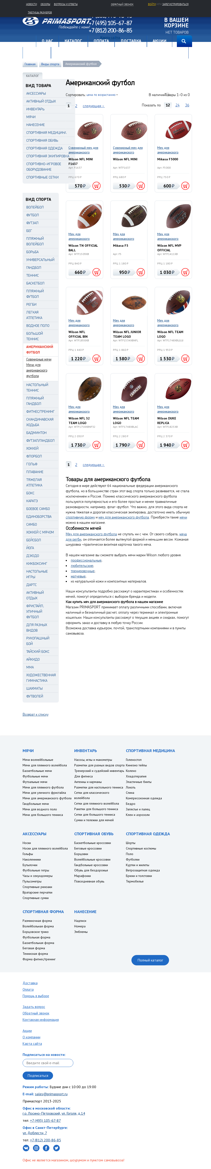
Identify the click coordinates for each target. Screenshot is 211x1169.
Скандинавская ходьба (39, 422)
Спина (130, 793)
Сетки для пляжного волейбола (96, 803)
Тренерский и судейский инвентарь (99, 771)
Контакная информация (41, 1019)
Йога (30, 548)
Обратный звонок (36, 1013)
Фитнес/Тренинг (40, 411)
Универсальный (40, 260)
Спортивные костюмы (141, 848)
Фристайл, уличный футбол (35, 611)
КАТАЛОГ (32, 76)
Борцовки (81, 854)
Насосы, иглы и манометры (93, 760)
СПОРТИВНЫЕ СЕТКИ (42, 177)
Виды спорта (50, 64)
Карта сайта (32, 1043)
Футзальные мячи (35, 782)
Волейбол (35, 207)
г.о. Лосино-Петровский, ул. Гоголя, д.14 (54, 1113)
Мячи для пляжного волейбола (45, 765)
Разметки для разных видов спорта (99, 765)
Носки (27, 843)
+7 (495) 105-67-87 (45, 1120)
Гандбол (33, 267)
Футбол (32, 215)
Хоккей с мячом (40, 532)
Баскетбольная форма (38, 943)
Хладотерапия (136, 776)
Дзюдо (32, 556)
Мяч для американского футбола (167, 150)
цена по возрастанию (101, 95)
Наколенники (32, 859)
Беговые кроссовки (88, 848)
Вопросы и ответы (66, 4)
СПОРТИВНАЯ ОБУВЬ (42, 140)
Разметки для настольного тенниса (98, 787)
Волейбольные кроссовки (92, 859)
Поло (129, 854)
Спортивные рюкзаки (37, 887)
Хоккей (32, 448)
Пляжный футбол (35, 294)
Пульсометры (32, 881)
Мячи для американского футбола (36, 370)
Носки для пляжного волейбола (45, 848)
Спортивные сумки (36, 898)
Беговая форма (34, 948)
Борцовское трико (36, 932)
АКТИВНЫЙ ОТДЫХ (41, 101)
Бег (29, 231)
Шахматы (34, 688)
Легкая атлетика (34, 315)
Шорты (130, 843)
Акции (27, 1030)
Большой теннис (34, 336)
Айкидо (33, 659)
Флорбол (34, 456)
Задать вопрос (34, 1007)
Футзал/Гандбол (40, 440)
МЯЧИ (31, 117)
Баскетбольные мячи (37, 771)
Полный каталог (150, 960)
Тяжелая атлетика (34, 482)
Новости (31, 4)
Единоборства (38, 516)
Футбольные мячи (35, 776)
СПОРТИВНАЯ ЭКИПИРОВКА (47, 156)
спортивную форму (80, 517)
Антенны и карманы (88, 782)
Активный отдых (35, 595)
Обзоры (45, 4)
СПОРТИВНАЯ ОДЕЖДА (44, 148)
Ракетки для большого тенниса (96, 809)
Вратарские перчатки (37, 892)
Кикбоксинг (36, 563)
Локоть (130, 787)
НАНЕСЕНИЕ (35, 125)
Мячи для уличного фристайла (44, 793)
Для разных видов (36, 628)
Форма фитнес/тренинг (39, 959)
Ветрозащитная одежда (143, 870)
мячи (183, 517)
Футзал (32, 223)
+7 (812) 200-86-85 (45, 1140)
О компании (31, 1037)
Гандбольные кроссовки (91, 865)
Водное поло (37, 325)
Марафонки (82, 876)
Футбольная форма (36, 937)
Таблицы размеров (40, 12)
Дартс (31, 585)
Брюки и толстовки (139, 876)
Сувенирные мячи (38, 359)
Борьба (32, 252)
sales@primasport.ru (51, 1094)
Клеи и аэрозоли (138, 815)
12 (168, 105)
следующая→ (94, 105)
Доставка (30, 983)
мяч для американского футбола (123, 517)
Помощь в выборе (36, 996)
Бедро (130, 804)
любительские (82, 565)
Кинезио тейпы (136, 765)
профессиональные (86, 560)
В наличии (157, 94)
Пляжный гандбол (35, 401)
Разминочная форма (37, 921)
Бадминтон (36, 433)
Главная (29, 41)
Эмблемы (81, 932)
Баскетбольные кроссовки (92, 843)
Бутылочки (30, 865)
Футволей (34, 696)
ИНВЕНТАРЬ (35, 109)
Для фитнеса (83, 776)
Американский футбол (81, 64)
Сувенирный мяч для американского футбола (83, 150)
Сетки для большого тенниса (94, 814)
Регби (31, 304)
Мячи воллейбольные (38, 760)
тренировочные (83, 570)
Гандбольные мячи (36, 804)
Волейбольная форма (38, 926)
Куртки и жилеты (137, 865)
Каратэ (32, 501)
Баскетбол (35, 283)
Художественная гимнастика (41, 678)
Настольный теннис (37, 388)
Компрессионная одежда (144, 798)
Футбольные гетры (36, 870)
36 (187, 105)
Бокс (30, 493)
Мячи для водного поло (40, 809)
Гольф (31, 464)
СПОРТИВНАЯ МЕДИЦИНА (46, 132)
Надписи (80, 921)
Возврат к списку (35, 714)
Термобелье (135, 881)
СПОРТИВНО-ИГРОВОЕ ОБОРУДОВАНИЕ (43, 167)
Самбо (31, 524)
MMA (30, 667)
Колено (131, 771)
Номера (80, 926)
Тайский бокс (37, 651)
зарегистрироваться (175, 4)
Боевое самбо (38, 509)
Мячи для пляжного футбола (43, 787)
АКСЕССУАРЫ (36, 93)
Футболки (133, 859)
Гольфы (28, 854)
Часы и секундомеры (38, 876)
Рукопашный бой (37, 641)
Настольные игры (37, 574)
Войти (152, 4)
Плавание (34, 472)
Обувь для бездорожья (91, 870)
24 (177, 105)
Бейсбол (33, 540)
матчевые (78, 576)
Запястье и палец (138, 809)
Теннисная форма (35, 954)
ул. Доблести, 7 (35, 1133)
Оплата (28, 989)
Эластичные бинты (139, 782)
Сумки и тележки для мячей (94, 820)
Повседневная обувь (89, 881)
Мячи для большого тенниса (43, 815)
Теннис (32, 275)
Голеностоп (134, 760)
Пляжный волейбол (35, 241)
